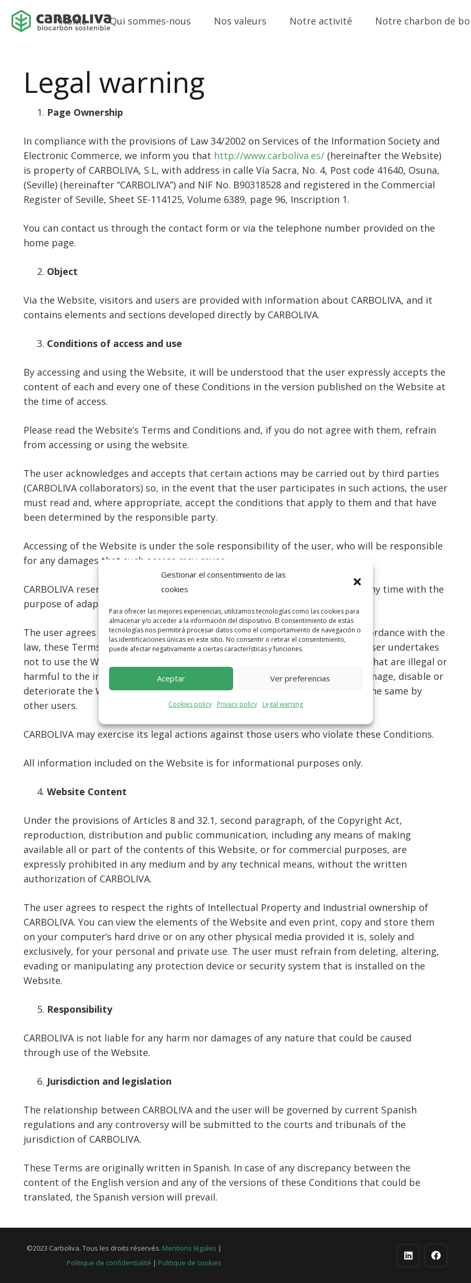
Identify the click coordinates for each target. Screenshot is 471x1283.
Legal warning (282, 704)
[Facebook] (436, 1255)
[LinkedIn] (408, 1255)
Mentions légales (189, 1248)
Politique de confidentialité (109, 1262)
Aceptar (171, 678)
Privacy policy (237, 704)
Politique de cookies (190, 1262)
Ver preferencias (300, 678)
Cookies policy (190, 704)
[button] (357, 582)
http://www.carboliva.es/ (269, 155)
